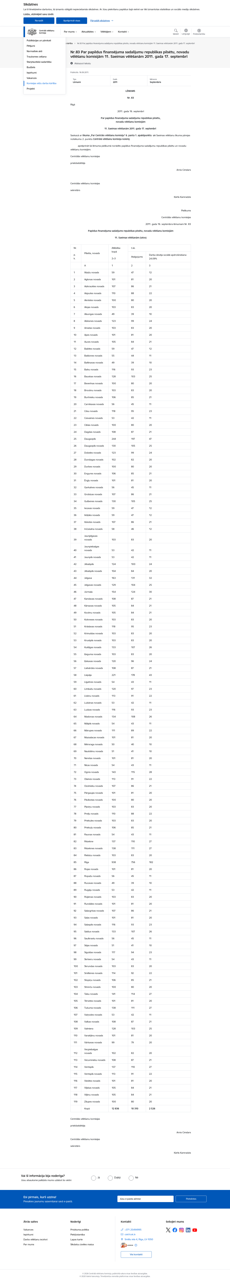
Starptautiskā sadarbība (39, 95)
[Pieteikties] (191, 1199)
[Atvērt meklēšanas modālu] (175, 32)
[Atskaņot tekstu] (82, 63)
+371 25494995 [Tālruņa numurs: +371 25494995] (133, 1229)
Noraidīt (39, 20)
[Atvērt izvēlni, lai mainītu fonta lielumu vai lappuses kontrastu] (199, 32)
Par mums (28, 1244)
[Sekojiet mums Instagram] (181, 1230)
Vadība (30, 52)
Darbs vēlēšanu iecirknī (35, 1239)
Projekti (31, 121)
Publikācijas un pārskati (39, 73)
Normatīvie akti (34, 84)
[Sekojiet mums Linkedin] (188, 1230)
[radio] (95, 1177)
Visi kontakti (136, 1254)
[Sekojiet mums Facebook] (175, 1230)
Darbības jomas (35, 57)
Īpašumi (31, 62)
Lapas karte (76, 1239)
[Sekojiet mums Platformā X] (168, 1230)
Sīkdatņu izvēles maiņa (82, 1244)
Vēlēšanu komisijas (36, 68)
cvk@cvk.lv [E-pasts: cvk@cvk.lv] (130, 1234)
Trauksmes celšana (36, 89)
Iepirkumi (31, 105)
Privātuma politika (79, 1229)
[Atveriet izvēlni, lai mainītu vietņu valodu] (186, 32)
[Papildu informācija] (136, 1245)
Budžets (31, 100)
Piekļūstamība (77, 1234)
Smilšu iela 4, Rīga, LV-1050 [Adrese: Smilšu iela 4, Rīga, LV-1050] (139, 1239)
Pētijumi (31, 78)
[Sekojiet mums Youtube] (194, 1230)
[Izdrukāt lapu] (199, 51)
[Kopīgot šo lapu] (199, 58)
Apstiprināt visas (71, 20)
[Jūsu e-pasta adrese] (145, 1199)
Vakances (32, 111)
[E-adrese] (127, 1245)
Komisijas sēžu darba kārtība (41, 116)
